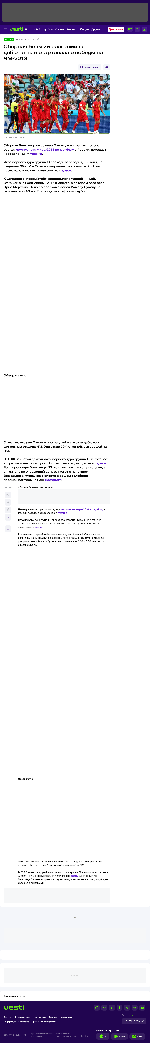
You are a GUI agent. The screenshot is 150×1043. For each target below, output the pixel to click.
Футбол (48, 29)
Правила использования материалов (42, 1035)
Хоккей (59, 29)
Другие (95, 29)
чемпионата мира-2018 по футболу (45, 149)
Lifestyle (84, 29)
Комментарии (91, 67)
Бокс (28, 29)
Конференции (10, 1022)
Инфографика (40, 1017)
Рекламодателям (23, 1017)
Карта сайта (23, 1022)
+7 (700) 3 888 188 (134, 1021)
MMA (37, 29)
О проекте (8, 1017)
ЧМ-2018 (9, 39)
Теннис (71, 29)
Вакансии (53, 1017)
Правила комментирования (44, 1022)
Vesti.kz (36, 153)
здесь (66, 170)
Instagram (53, 480)
